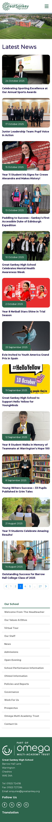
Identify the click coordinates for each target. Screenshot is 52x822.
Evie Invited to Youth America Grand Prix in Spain (25, 356)
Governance (11, 692)
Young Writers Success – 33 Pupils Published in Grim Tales (24, 489)
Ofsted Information (15, 676)
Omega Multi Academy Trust (21, 716)
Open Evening (12, 660)
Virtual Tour (11, 628)
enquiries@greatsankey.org (24, 791)
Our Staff (9, 636)
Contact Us (10, 724)
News (7, 644)
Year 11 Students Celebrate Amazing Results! (25, 532)
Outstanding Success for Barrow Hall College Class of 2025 (23, 576)
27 (40, 586)
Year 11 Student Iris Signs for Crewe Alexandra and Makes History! (25, 176)
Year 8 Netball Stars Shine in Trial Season (23, 313)
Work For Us (11, 700)
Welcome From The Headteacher (24, 612)
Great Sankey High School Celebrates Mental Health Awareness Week (19, 268)
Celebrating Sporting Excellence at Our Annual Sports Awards (25, 90)
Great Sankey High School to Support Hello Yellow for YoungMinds (20, 401)
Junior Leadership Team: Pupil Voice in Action (25, 133)
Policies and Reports (16, 684)
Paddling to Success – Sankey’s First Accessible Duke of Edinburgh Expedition (25, 221)
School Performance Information (24, 668)
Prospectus (11, 708)
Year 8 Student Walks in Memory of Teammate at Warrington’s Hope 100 (26, 446)
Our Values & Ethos (15, 620)
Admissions (11, 652)
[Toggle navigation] (47, 6)
